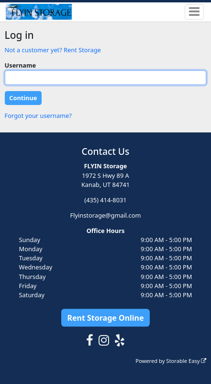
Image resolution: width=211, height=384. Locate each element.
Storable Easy (186, 360)
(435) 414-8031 (105, 200)
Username (20, 65)
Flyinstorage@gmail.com (105, 215)
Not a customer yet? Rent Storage (53, 50)
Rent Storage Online (105, 318)
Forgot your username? (38, 115)
